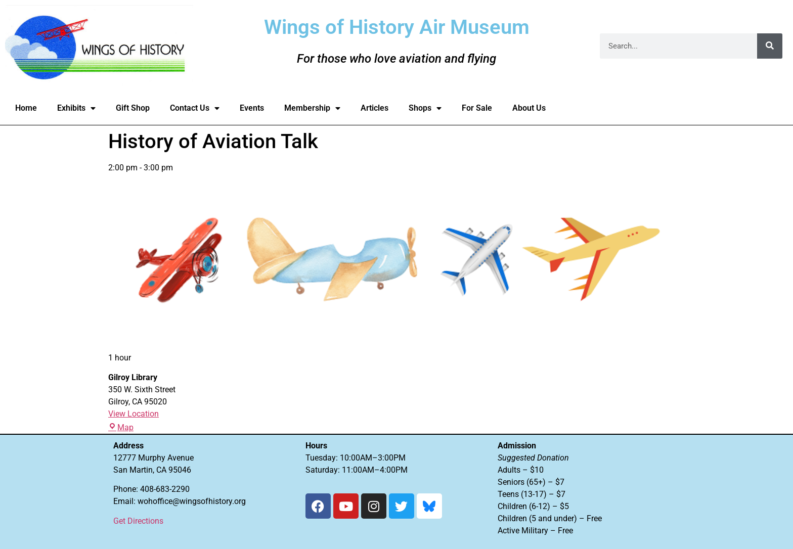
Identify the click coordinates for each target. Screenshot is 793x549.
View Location (133, 414)
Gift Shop (133, 108)
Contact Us (194, 108)
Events (252, 108)
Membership (312, 108)
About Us (529, 108)
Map (121, 427)
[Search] (769, 46)
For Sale (477, 108)
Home (26, 108)
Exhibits (76, 108)
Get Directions (138, 521)
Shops (425, 108)
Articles (374, 108)
